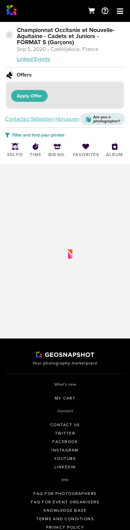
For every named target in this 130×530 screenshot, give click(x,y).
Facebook (65, 442)
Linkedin (65, 467)
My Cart (65, 398)
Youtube (65, 458)
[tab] (65, 45)
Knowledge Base (65, 510)
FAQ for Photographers (65, 494)
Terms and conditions (65, 519)
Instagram (65, 450)
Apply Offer (29, 95)
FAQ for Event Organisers (65, 502)
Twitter (65, 433)
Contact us (65, 425)
